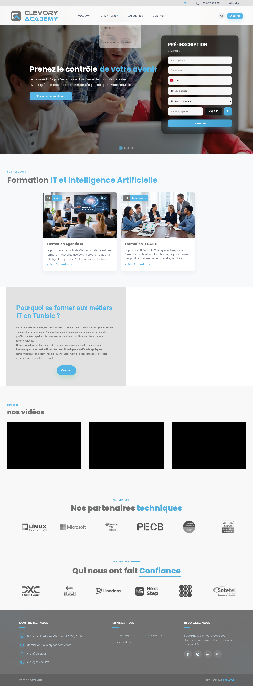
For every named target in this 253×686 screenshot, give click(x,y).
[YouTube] (218, 654)
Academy (83, 15)
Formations (108, 15)
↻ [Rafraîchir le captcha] (228, 111)
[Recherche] (221, 16)
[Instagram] (198, 654)
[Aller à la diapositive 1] (121, 148)
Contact (159, 15)
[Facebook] (188, 654)
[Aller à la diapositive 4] (132, 148)
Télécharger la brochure (51, 96)
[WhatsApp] (234, 3)
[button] (80, 231)
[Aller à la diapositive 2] (125, 148)
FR (185, 3)
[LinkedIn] (208, 654)
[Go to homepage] (34, 15)
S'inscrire (235, 16)
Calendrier (135, 15)
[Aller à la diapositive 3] (128, 148)
